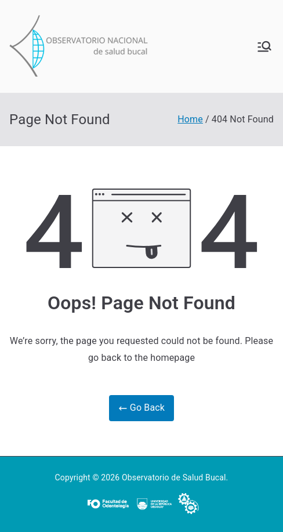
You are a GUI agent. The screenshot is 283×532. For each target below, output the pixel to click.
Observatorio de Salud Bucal (174, 477)
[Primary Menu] (264, 46)
